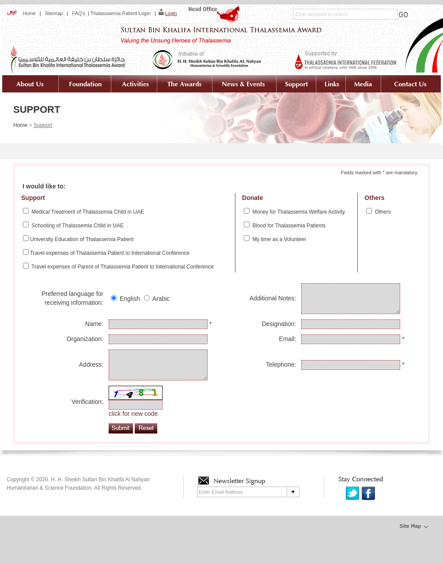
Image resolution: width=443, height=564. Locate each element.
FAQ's (78, 13)
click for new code (133, 426)
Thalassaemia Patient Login (121, 13)
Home (28, 13)
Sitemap (54, 13)
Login (171, 13)
